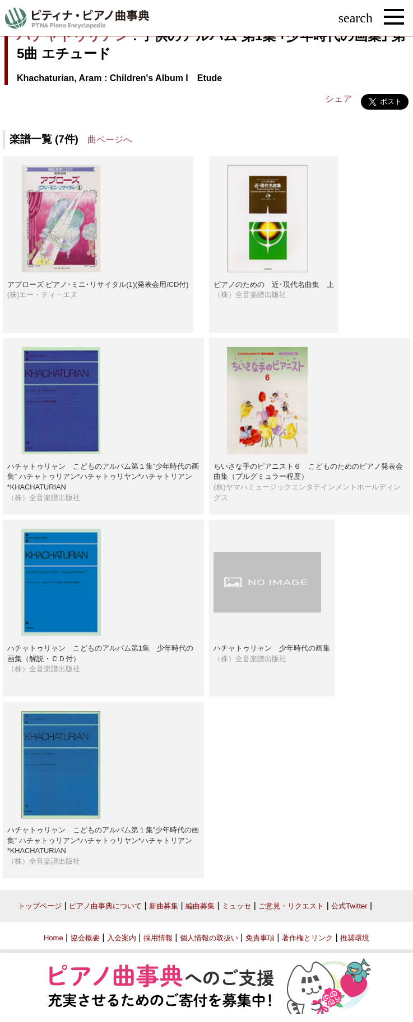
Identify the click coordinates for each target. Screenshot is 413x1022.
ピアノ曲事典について (105, 906)
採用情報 (158, 938)
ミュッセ (236, 906)
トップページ (40, 906)
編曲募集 (200, 906)
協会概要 (85, 938)
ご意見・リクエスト (291, 906)
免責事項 (260, 938)
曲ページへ (109, 139)
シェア (338, 98)
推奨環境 (354, 938)
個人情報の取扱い (209, 938)
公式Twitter (349, 906)
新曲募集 (163, 906)
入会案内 (121, 938)
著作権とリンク (307, 938)
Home (53, 938)
